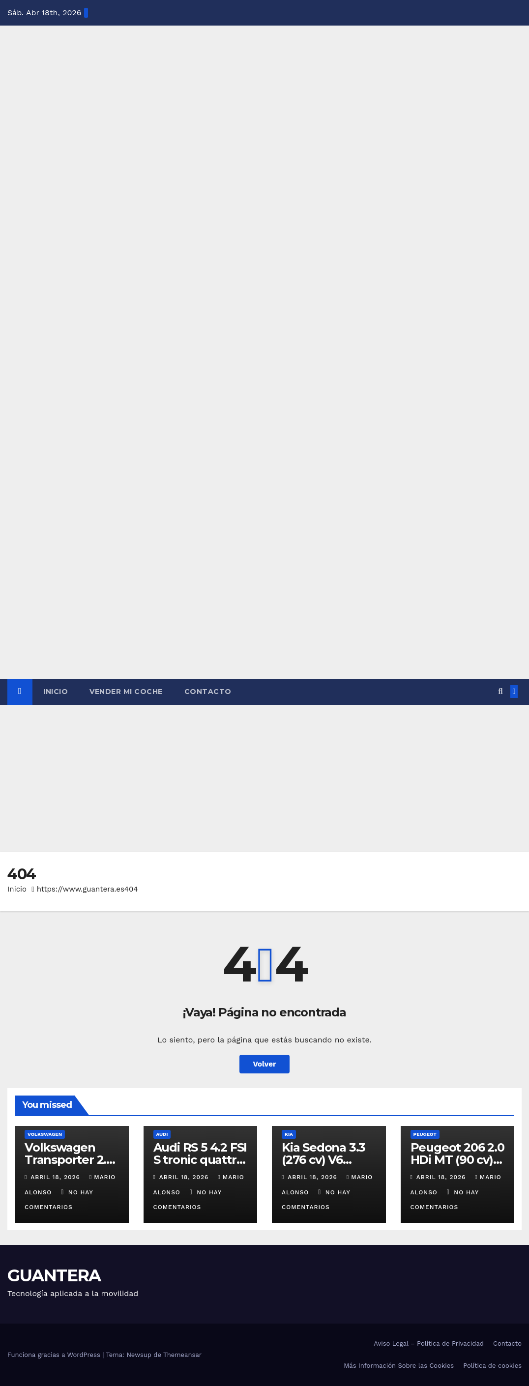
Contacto (208, 691)
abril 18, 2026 (56, 1177)
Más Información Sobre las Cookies (399, 1365)
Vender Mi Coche (126, 691)
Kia (289, 1134)
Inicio (55, 691)
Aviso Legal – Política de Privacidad (429, 1343)
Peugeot (425, 1134)
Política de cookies (492, 1365)
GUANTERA (53, 1275)
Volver (264, 1064)
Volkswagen (45, 1134)
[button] (500, 691)
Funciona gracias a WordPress (54, 1354)
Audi (162, 1134)
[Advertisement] (264, 778)
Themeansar (182, 1354)
